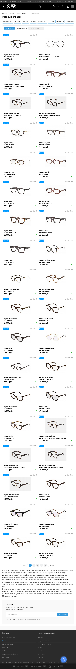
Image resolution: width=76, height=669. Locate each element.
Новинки (40, 637)
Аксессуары (5, 647)
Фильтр (9, 28)
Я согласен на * (24, 619)
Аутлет (4, 650)
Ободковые (60, 21)
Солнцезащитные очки (8, 637)
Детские (33, 21)
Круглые (51, 21)
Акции (39, 647)
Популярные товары (44, 641)
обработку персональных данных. (28, 619)
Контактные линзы (7, 644)
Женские (25, 21)
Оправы (4, 641)
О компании (41, 654)
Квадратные (42, 21)
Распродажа (6, 657)
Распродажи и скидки (44, 644)
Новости (40, 657)
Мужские (17, 21)
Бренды (40, 650)
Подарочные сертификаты (10, 654)
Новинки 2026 (7, 21)
